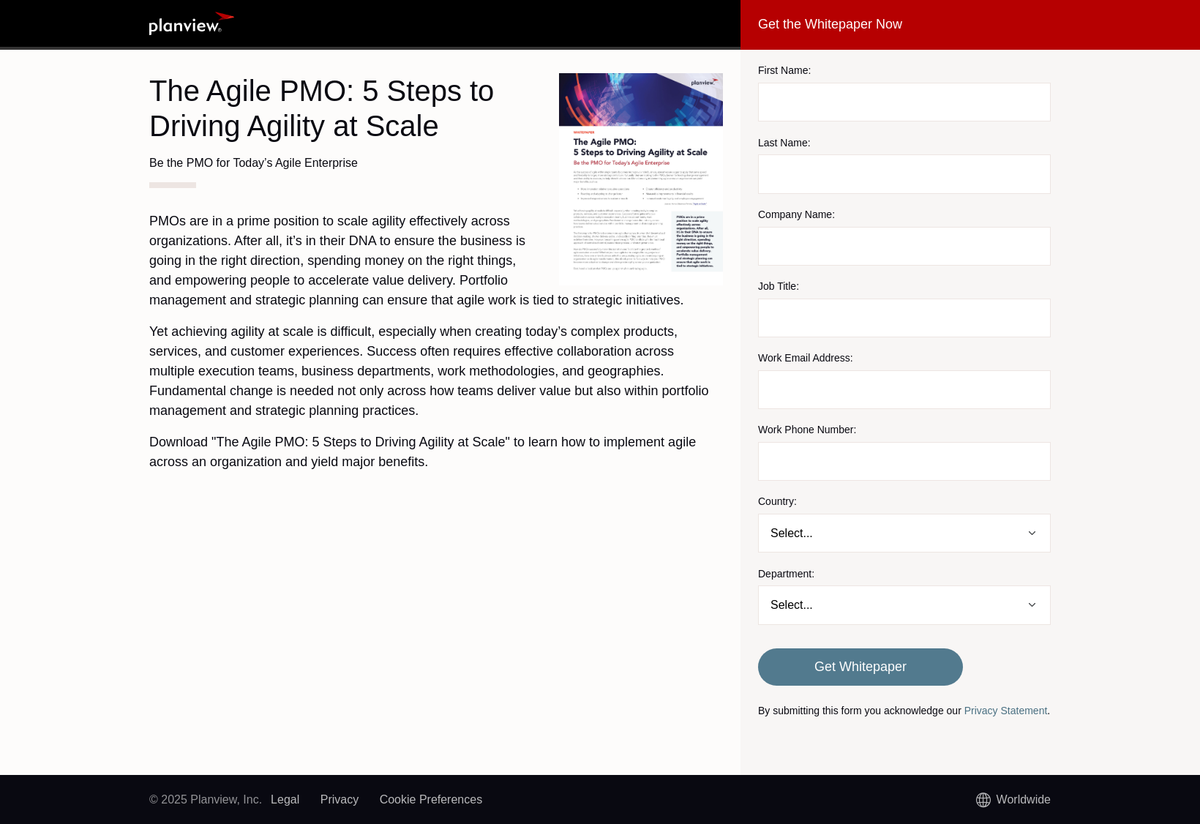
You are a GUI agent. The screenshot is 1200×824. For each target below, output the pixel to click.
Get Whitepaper (860, 666)
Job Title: (778, 286)
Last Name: (784, 143)
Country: (777, 501)
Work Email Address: (805, 358)
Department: (786, 574)
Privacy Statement (1006, 710)
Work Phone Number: (807, 429)
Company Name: (796, 214)
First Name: (784, 70)
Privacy (339, 799)
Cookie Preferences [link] (431, 799)
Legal (285, 799)
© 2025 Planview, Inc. (205, 799)
